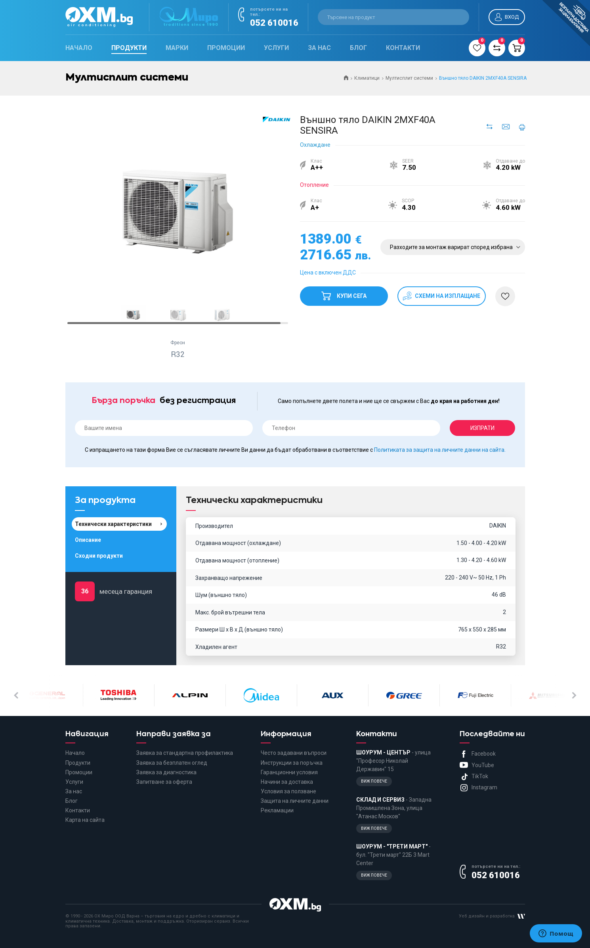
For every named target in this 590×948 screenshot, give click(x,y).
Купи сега (344, 292)
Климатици (367, 78)
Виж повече (374, 781)
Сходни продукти (99, 556)
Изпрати (482, 428)
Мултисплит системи (409, 78)
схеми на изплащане (447, 296)
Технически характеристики (113, 524)
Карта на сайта (85, 820)
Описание (88, 540)
